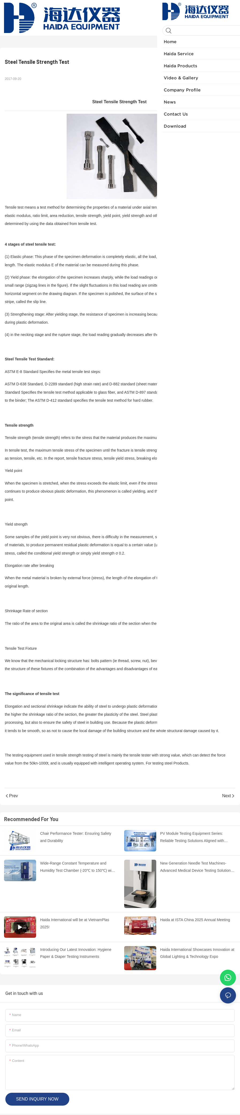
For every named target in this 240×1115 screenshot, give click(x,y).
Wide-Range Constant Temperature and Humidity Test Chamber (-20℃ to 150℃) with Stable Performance (77, 867)
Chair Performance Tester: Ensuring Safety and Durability (75, 837)
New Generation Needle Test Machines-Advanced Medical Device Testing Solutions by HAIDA (196, 867)
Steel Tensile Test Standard (29, 359)
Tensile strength (19, 425)
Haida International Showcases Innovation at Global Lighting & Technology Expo (197, 953)
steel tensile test (40, 244)
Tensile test (14, 207)
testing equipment (27, 755)
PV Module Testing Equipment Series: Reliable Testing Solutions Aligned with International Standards (192, 837)
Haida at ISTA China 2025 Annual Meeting (195, 920)
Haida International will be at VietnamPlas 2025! (74, 923)
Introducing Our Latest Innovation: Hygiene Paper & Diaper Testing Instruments (75, 953)
